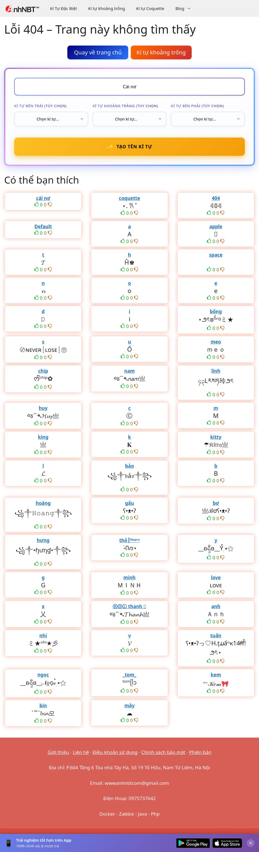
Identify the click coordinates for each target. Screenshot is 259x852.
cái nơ (43, 198)
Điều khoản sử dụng (115, 752)
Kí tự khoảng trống (106, 8)
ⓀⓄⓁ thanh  (129, 606)
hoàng (43, 503)
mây (129, 705)
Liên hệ (81, 752)
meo (216, 342)
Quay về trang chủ (98, 52)
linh (215, 371)
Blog (186, 8)
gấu (129, 503)
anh (215, 606)
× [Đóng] (250, 843)
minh (130, 577)
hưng (43, 540)
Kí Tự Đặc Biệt (63, 8)
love (216, 577)
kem (216, 674)
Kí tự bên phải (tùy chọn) (197, 105)
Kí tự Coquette (150, 8)
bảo (129, 466)
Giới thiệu (58, 752)
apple (215, 226)
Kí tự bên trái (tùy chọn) (40, 105)
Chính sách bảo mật (163, 752)
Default (43, 226)
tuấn (215, 635)
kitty (215, 437)
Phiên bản (200, 752)
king (43, 437)
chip (43, 371)
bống (216, 311)
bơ (216, 503)
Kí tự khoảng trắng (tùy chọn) (125, 105)
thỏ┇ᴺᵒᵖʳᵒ (129, 540)
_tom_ (129, 674)
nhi (43, 635)
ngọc (43, 674)
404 (216, 198)
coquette (129, 198)
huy (43, 408)
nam (129, 371)
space (216, 255)
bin (43, 705)
